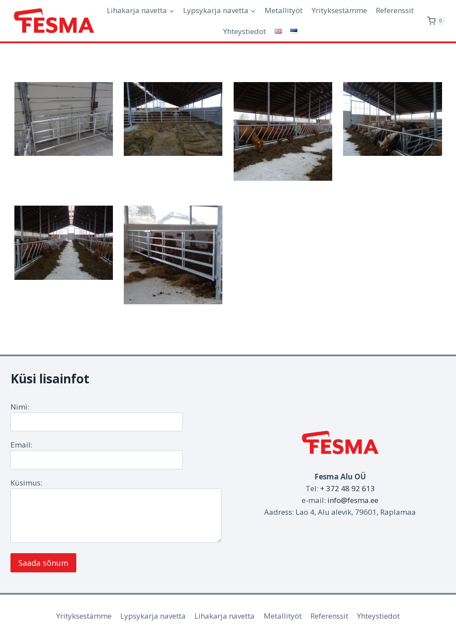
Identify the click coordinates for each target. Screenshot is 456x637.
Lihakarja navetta (224, 616)
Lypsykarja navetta (153, 616)
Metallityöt (284, 10)
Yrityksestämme (339, 10)
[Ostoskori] (436, 21)
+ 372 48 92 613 (347, 488)
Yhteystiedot (244, 31)
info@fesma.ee (352, 500)
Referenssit (395, 10)
